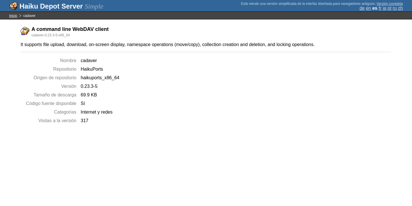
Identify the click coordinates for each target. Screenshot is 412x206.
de (362, 8)
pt (389, 8)
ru (395, 8)
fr (380, 8)
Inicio (13, 16)
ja (384, 8)
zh (400, 8)
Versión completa (390, 4)
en (368, 8)
